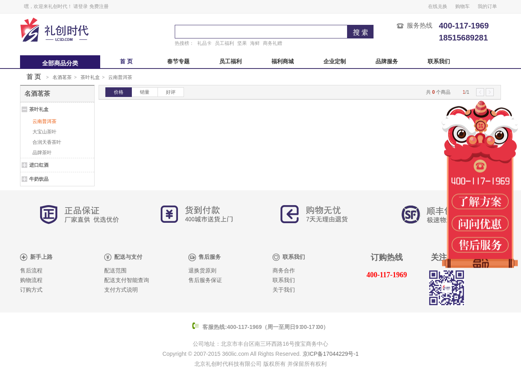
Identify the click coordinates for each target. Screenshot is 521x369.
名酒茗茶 (62, 77)
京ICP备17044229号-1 (331, 354)
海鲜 (255, 43)
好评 (171, 92)
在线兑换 (437, 6)
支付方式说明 (121, 290)
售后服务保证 (205, 280)
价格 (118, 92)
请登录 (80, 6)
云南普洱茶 (120, 77)
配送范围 (115, 271)
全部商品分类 (60, 63)
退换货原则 (202, 271)
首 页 (126, 61)
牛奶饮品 (38, 179)
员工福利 (224, 43)
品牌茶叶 (42, 152)
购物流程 (31, 280)
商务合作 (284, 271)
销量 (144, 92)
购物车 (462, 6)
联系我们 (439, 61)
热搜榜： (184, 43)
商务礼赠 (272, 43)
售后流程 (31, 271)
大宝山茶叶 (44, 132)
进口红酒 (38, 165)
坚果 (242, 43)
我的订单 (487, 6)
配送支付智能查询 (126, 280)
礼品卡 (204, 43)
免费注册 (99, 6)
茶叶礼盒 (90, 77)
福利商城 (282, 61)
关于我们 (284, 290)
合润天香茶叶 (46, 142)
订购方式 (31, 290)
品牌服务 (387, 61)
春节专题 (178, 61)
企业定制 (334, 61)
